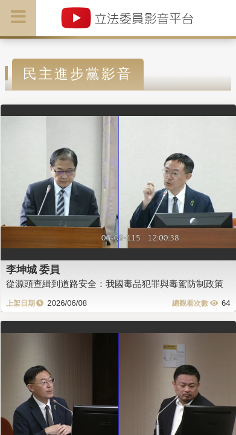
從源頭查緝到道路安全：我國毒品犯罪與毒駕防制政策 (114, 284)
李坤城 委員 (33, 269)
